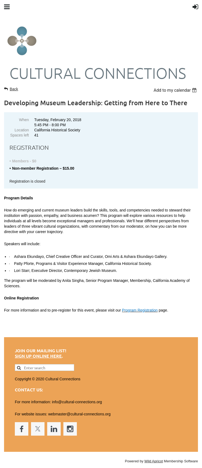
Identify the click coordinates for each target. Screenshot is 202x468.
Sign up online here (38, 356)
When (24, 120)
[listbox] (175, 90)
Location (22, 130)
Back (14, 89)
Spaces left (19, 135)
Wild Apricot (153, 461)
